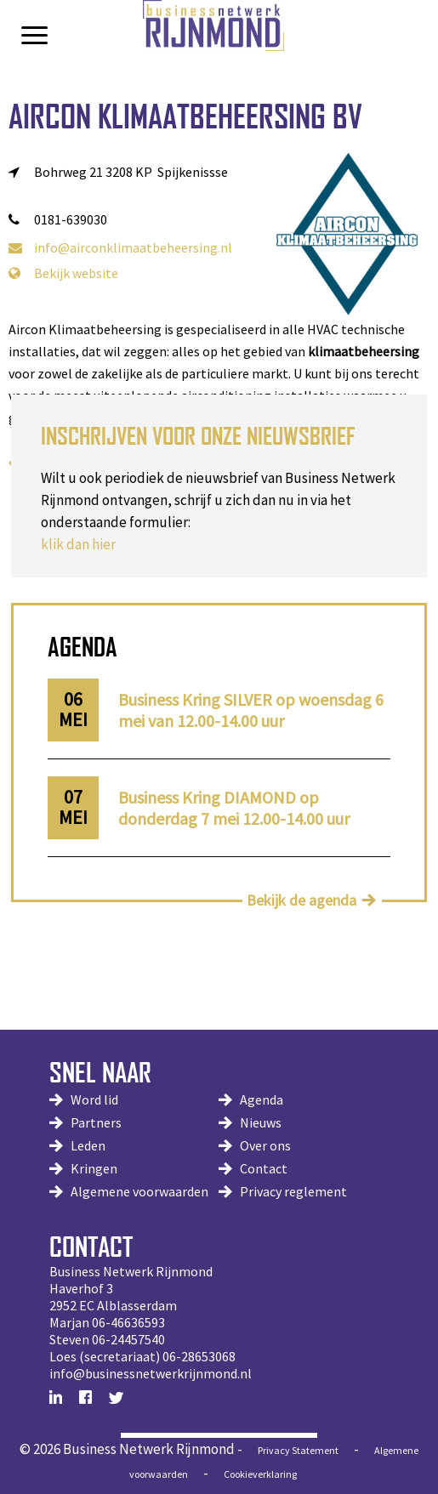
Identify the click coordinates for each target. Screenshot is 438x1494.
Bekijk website (63, 272)
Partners (96, 1122)
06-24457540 (128, 1339)
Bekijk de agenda (301, 900)
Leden (88, 1145)
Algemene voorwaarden (139, 1191)
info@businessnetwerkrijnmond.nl (150, 1373)
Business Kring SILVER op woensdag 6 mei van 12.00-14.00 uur (251, 710)
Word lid (94, 1099)
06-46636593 (128, 1322)
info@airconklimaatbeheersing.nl (120, 247)
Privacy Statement (298, 1450)
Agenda (261, 1099)
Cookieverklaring (260, 1474)
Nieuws (261, 1122)
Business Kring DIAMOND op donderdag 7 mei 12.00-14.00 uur (234, 808)
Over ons (265, 1145)
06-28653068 (199, 1356)
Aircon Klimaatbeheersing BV (185, 116)
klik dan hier (78, 544)
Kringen (94, 1168)
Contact (263, 1168)
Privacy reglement (293, 1191)
